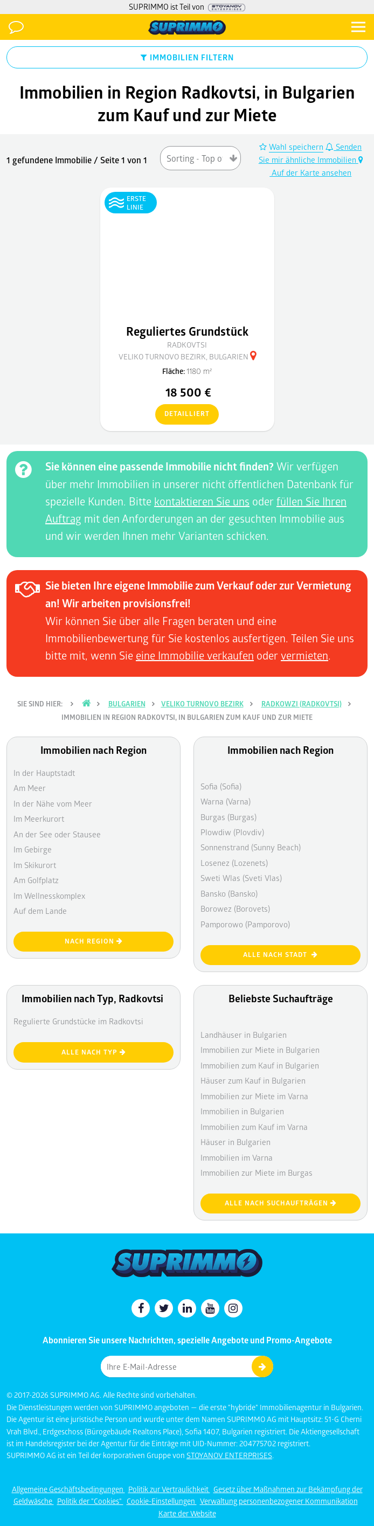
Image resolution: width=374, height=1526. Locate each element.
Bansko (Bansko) (229, 893)
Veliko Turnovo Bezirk (202, 704)
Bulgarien (127, 704)
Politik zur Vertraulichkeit (169, 1489)
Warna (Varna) (225, 801)
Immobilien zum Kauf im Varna (254, 1126)
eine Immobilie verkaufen (195, 655)
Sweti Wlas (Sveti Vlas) (241, 877)
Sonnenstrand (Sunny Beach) (250, 847)
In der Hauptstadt (44, 772)
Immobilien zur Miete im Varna (254, 1096)
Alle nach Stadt (280, 954)
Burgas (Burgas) (228, 816)
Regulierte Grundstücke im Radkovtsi (78, 1021)
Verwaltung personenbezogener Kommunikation (279, 1501)
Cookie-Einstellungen (162, 1501)
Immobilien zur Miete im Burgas (256, 1172)
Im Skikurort (34, 864)
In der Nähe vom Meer (52, 803)
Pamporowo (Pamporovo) (245, 924)
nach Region (94, 941)
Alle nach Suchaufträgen (281, 1203)
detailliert (182, 414)
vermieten (304, 655)
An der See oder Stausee (57, 834)
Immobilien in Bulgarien (242, 1111)
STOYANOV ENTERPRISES (229, 1455)
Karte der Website (187, 1513)
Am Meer (29, 787)
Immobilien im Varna (236, 1157)
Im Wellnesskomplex (49, 895)
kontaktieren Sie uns (202, 501)
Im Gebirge (32, 849)
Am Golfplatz (36, 880)
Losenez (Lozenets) (234, 862)
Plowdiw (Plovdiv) (232, 832)
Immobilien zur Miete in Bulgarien (260, 1049)
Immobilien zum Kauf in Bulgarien (259, 1065)
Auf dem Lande (40, 910)
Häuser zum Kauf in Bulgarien (253, 1080)
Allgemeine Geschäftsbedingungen (68, 1489)
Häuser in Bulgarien (235, 1141)
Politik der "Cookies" (90, 1501)
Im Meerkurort (38, 818)
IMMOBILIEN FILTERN (187, 57)
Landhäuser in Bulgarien (243, 1034)
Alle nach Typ (93, 1052)
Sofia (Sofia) (220, 786)
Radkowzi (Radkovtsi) (301, 704)
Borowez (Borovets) (235, 908)
